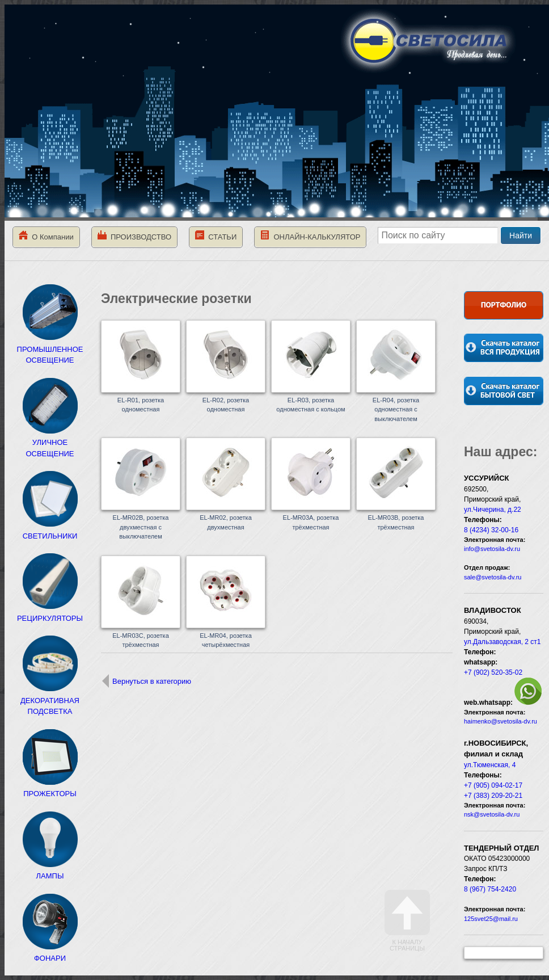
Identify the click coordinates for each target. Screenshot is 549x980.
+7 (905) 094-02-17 (493, 785)
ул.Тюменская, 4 (490, 765)
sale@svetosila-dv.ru (492, 577)
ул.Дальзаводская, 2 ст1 (502, 642)
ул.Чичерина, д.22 (492, 510)
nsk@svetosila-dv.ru (492, 814)
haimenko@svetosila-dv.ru (500, 721)
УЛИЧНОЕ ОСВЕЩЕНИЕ (50, 442)
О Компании (46, 235)
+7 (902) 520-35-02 (493, 672)
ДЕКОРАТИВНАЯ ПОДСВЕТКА (49, 700)
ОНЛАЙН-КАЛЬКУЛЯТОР (310, 235)
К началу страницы (407, 921)
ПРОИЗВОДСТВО (134, 235)
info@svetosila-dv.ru (492, 548)
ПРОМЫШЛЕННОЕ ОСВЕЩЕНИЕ (50, 349)
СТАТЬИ (216, 235)
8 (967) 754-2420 (490, 889)
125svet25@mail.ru (491, 918)
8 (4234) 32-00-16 (491, 530)
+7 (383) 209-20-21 (493, 796)
